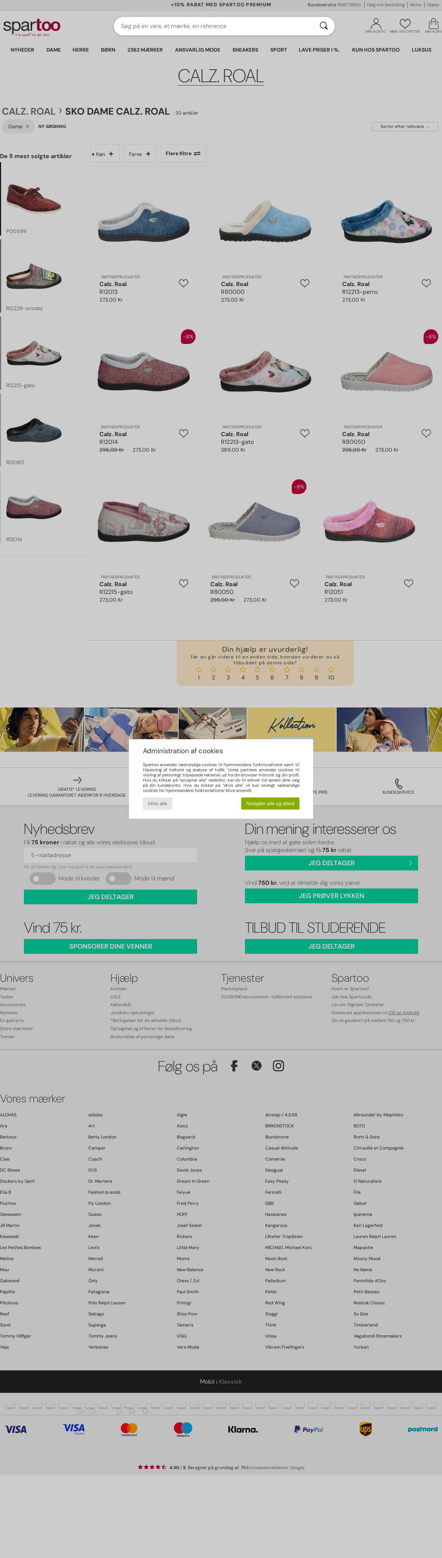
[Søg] (323, 26)
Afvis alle (157, 803)
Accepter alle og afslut (270, 803)
